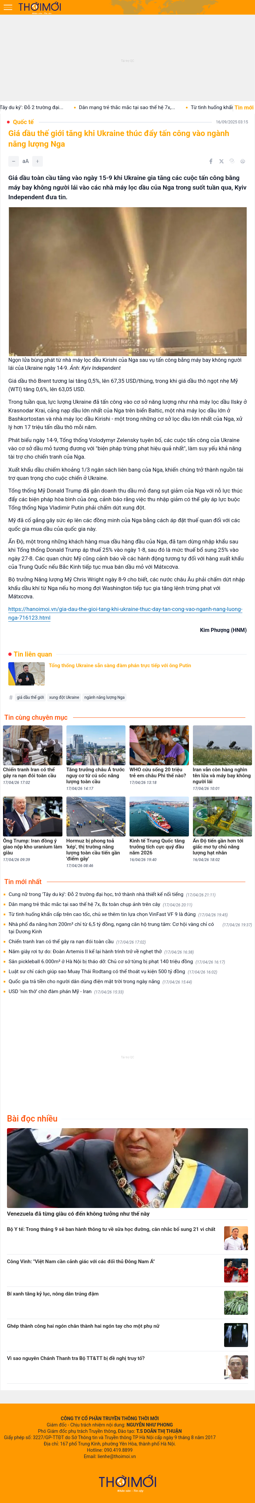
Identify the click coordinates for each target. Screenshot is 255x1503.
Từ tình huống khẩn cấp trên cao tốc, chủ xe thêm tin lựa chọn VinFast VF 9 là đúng (118, 914)
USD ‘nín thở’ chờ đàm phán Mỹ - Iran (66, 991)
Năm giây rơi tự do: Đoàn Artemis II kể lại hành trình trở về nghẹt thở (101, 952)
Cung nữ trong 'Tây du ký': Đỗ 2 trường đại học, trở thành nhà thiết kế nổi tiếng (112, 894)
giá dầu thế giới (30, 697)
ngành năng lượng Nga (104, 697)
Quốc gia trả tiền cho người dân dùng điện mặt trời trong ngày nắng (100, 981)
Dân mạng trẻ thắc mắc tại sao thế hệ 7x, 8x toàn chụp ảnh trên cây (100, 904)
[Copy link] (232, 161)
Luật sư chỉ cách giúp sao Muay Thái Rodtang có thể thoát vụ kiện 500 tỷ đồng (113, 972)
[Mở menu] (8, 7)
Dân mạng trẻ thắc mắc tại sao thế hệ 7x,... (136, 107)
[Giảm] (13, 161)
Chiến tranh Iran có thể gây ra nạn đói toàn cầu (77, 942)
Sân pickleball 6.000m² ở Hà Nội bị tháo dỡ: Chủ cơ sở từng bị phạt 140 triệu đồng (117, 962)
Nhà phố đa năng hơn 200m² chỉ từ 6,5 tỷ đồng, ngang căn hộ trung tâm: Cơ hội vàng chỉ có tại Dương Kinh (130, 928)
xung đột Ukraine (64, 697)
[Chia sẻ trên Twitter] (221, 161)
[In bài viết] (243, 161)
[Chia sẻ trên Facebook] (211, 161)
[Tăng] (37, 161)
